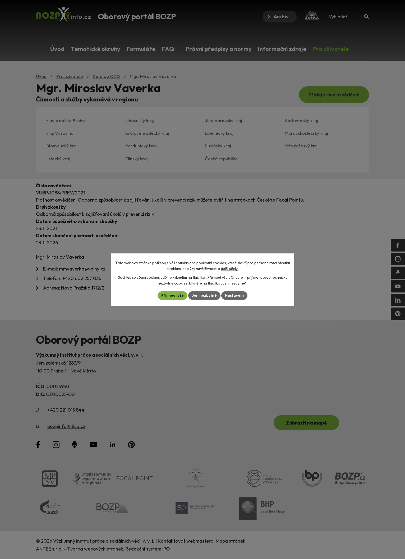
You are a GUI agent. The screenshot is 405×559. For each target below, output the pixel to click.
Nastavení (234, 295)
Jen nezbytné (204, 295)
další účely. (229, 268)
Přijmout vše (172, 295)
